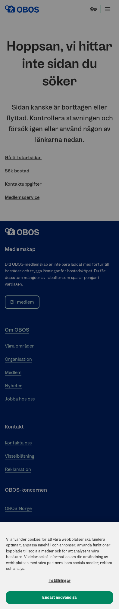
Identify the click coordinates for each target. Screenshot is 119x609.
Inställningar (59, 583)
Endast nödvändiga (59, 600)
